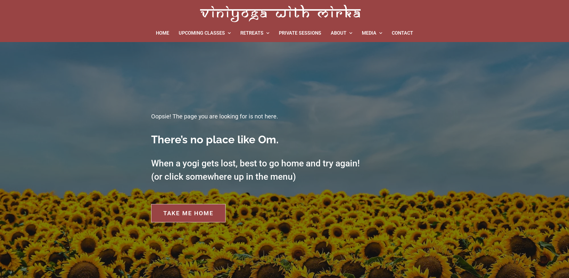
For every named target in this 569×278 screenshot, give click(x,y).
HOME (162, 33)
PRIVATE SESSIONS (300, 33)
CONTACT (402, 33)
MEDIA (372, 33)
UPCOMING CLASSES (205, 33)
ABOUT (341, 33)
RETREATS (254, 33)
